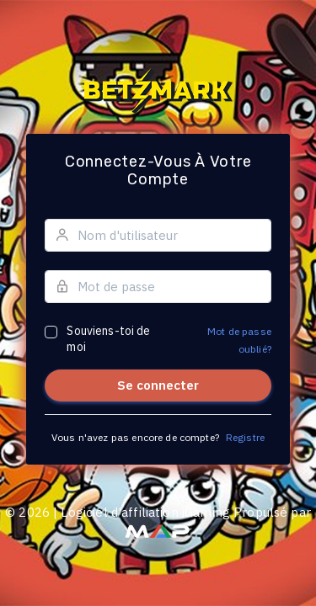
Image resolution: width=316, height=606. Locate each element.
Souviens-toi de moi (108, 339)
